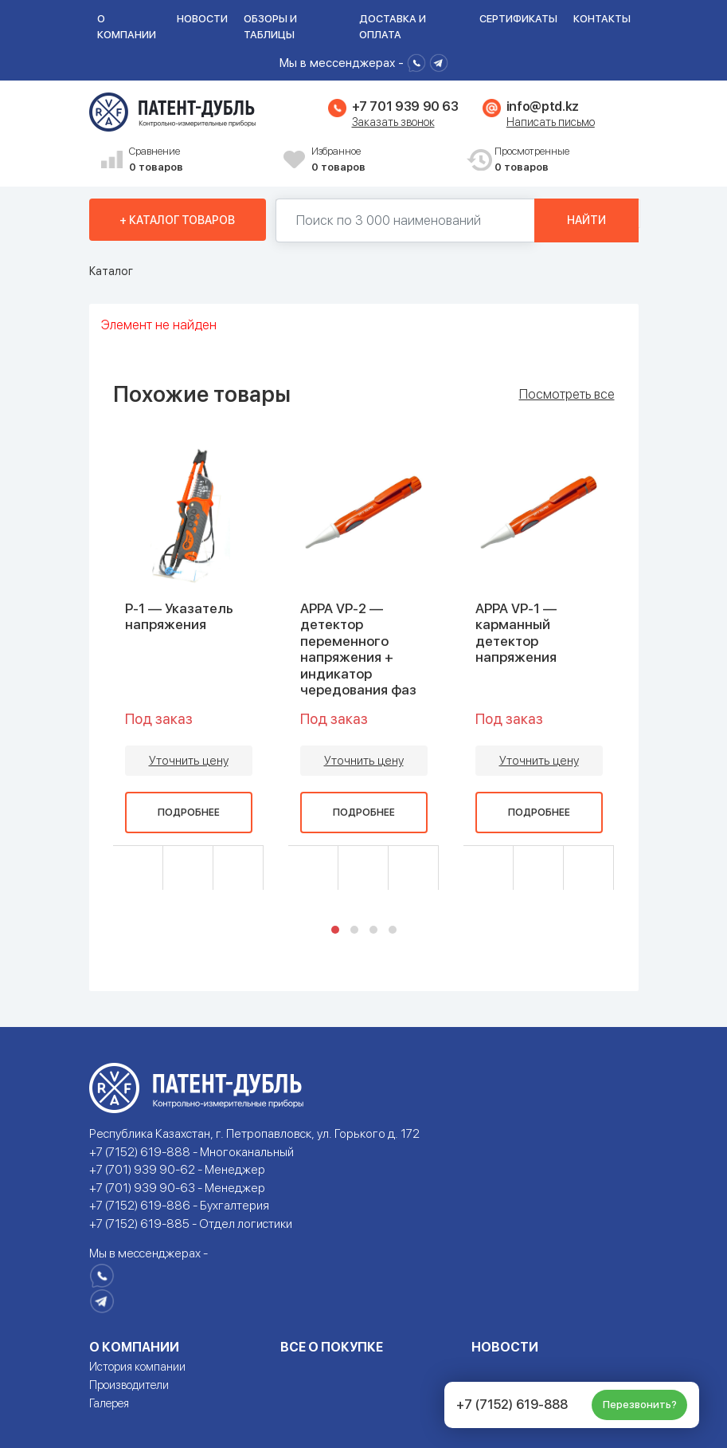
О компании (126, 27)
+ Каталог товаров (177, 220)
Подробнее (189, 812)
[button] (335, 930)
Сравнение (200, 160)
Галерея (109, 1403)
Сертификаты (518, 19)
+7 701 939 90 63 (405, 106)
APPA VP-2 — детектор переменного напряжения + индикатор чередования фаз (358, 649)
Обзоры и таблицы (270, 27)
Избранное (383, 160)
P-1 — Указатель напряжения (179, 616)
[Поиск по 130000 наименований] (405, 220)
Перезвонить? (640, 1405)
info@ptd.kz (542, 106)
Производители (129, 1385)
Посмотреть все (567, 394)
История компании (137, 1366)
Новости (202, 19)
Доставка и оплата (392, 27)
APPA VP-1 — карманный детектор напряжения (516, 632)
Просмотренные (566, 160)
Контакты (602, 19)
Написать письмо (550, 122)
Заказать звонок (393, 122)
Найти (586, 220)
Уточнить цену (189, 761)
